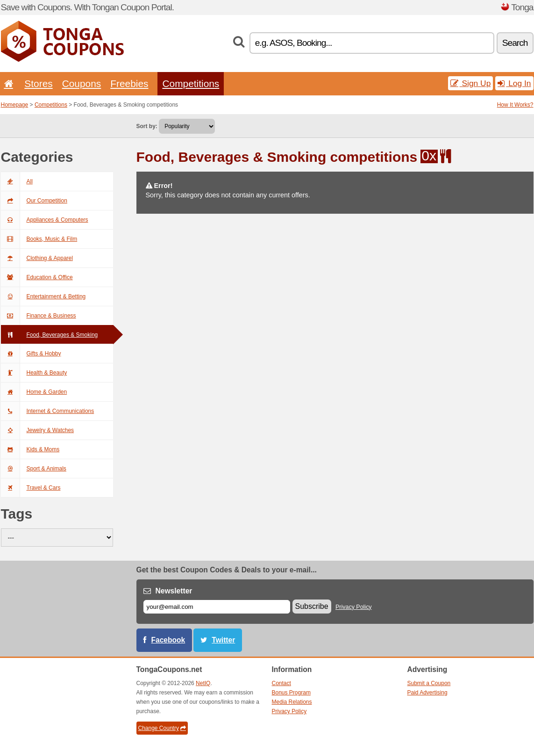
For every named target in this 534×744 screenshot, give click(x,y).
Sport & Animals (33, 468)
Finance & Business (38, 315)
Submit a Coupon (429, 683)
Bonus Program (291, 692)
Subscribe (311, 606)
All (17, 181)
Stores (38, 83)
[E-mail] (216, 607)
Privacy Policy (353, 607)
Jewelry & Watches (37, 430)
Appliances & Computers (44, 219)
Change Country (162, 728)
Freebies (129, 83)
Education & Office (37, 277)
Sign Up (470, 83)
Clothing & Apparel (37, 258)
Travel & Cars (31, 487)
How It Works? (515, 104)
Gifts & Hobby (31, 353)
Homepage (14, 104)
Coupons (81, 83)
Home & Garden (34, 392)
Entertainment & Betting (43, 296)
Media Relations (292, 702)
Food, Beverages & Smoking (49, 334)
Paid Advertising (427, 692)
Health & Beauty (34, 372)
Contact (281, 683)
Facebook (168, 640)
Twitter (223, 640)
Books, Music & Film (39, 239)
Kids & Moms (30, 449)
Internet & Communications (47, 411)
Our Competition (34, 200)
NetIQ (203, 683)
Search (515, 43)
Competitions (190, 83)
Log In (514, 83)
